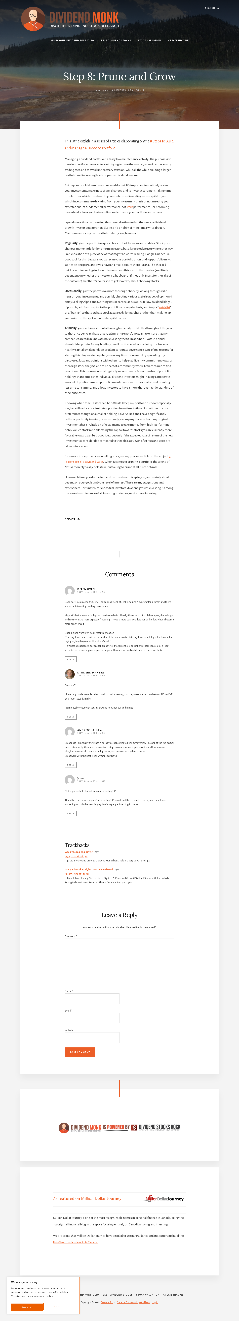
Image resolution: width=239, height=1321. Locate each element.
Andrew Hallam (89, 730)
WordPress (144, 1309)
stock (129, 207)
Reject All (26, 1307)
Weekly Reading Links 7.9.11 (80, 852)
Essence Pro (107, 1309)
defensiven (86, 589)
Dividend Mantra (90, 672)
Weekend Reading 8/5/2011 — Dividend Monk (89, 869)
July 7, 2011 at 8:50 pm (91, 733)
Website (69, 1030)
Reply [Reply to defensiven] (70, 659)
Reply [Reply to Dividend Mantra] (70, 717)
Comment (71, 936)
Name (69, 991)
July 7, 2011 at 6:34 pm (91, 675)
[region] (43, 1296)
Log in (155, 1309)
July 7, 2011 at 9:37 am (91, 592)
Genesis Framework (127, 1309)
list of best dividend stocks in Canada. (76, 1242)
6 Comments (136, 90)
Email (68, 1010)
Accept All (59, 1307)
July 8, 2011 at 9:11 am (91, 781)
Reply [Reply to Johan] (70, 814)
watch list (165, 307)
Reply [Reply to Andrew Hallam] (70, 765)
